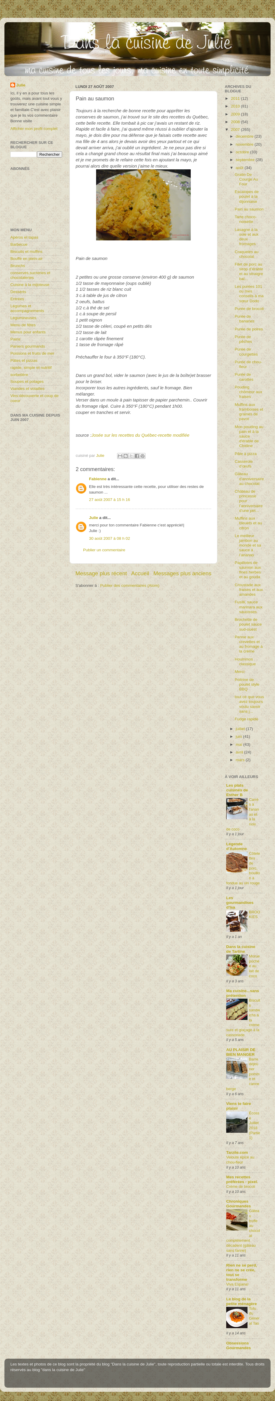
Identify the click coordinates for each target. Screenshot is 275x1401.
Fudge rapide (246, 719)
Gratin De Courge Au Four (246, 179)
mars (241, 760)
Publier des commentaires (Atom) (129, 585)
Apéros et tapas (24, 237)
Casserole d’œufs (244, 463)
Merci (240, 671)
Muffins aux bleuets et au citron (248, 523)
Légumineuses (23, 318)
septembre (246, 160)
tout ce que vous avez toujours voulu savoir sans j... (249, 704)
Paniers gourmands (27, 346)
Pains (15, 339)
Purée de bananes (245, 318)
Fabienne (97, 479)
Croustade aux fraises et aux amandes (249, 590)
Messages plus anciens (182, 573)
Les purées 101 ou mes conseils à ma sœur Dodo (249, 293)
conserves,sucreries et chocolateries (30, 275)
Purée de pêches (243, 339)
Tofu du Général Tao (254, 1316)
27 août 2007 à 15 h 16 (109, 499)
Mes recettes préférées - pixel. (242, 1179)
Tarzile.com (237, 1152)
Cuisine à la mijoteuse (29, 284)
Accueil (140, 573)
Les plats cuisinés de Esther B (237, 790)
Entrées (17, 299)
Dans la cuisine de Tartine (240, 949)
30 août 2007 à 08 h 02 (109, 538)
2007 (236, 129)
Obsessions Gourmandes (238, 1345)
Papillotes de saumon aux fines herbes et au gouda (248, 569)
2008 (236, 122)
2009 (236, 114)
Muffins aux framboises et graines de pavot (249, 411)
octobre (243, 152)
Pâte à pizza (246, 454)
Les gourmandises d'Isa (239, 903)
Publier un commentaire (104, 550)
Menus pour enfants (28, 332)
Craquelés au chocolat (246, 254)
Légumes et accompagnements (27, 308)
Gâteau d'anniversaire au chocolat (249, 479)
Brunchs (17, 266)
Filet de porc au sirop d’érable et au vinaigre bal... (249, 271)
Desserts (18, 292)
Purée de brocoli (249, 308)
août (240, 168)
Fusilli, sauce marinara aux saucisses (249, 607)
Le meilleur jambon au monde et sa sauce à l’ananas (248, 545)
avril (240, 752)
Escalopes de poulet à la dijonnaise (247, 196)
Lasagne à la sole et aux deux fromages (246, 236)
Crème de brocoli (240, 1186)
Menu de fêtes (23, 325)
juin (239, 736)
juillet (241, 729)
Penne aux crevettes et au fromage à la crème (249, 644)
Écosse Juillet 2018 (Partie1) (254, 1125)
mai (239, 744)
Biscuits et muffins (26, 251)
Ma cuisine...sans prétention (242, 993)
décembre (245, 136)
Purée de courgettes (246, 351)
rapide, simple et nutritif (31, 367)
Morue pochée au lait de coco (254, 966)
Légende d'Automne (236, 846)
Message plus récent (101, 573)
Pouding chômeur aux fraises (248, 392)
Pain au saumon (249, 209)
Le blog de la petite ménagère (241, 1301)
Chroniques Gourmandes (238, 1203)
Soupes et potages (27, 381)
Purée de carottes (244, 376)
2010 (236, 106)
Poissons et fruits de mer (32, 353)
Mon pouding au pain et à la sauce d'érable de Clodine (249, 436)
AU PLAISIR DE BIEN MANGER (240, 1052)
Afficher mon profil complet (34, 128)
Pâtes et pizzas (24, 360)
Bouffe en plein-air (26, 258)
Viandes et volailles (27, 388)
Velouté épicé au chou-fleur (240, 1159)
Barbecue (19, 244)
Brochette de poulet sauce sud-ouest (248, 624)
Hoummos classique (245, 661)
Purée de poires (249, 329)
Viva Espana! (237, 1284)
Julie (93, 517)
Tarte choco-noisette (246, 219)
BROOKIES (254, 914)
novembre (245, 144)
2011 (236, 98)
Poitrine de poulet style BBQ (247, 684)
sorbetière (19, 374)
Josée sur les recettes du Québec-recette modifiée (140, 435)
